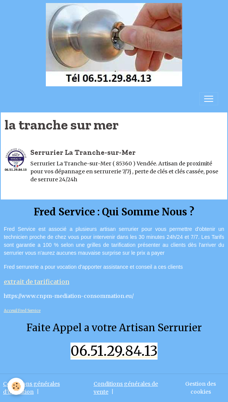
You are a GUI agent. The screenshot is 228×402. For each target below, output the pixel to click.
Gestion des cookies (200, 387)
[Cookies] (16, 386)
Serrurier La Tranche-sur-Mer (83, 152)
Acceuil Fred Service (22, 310)
